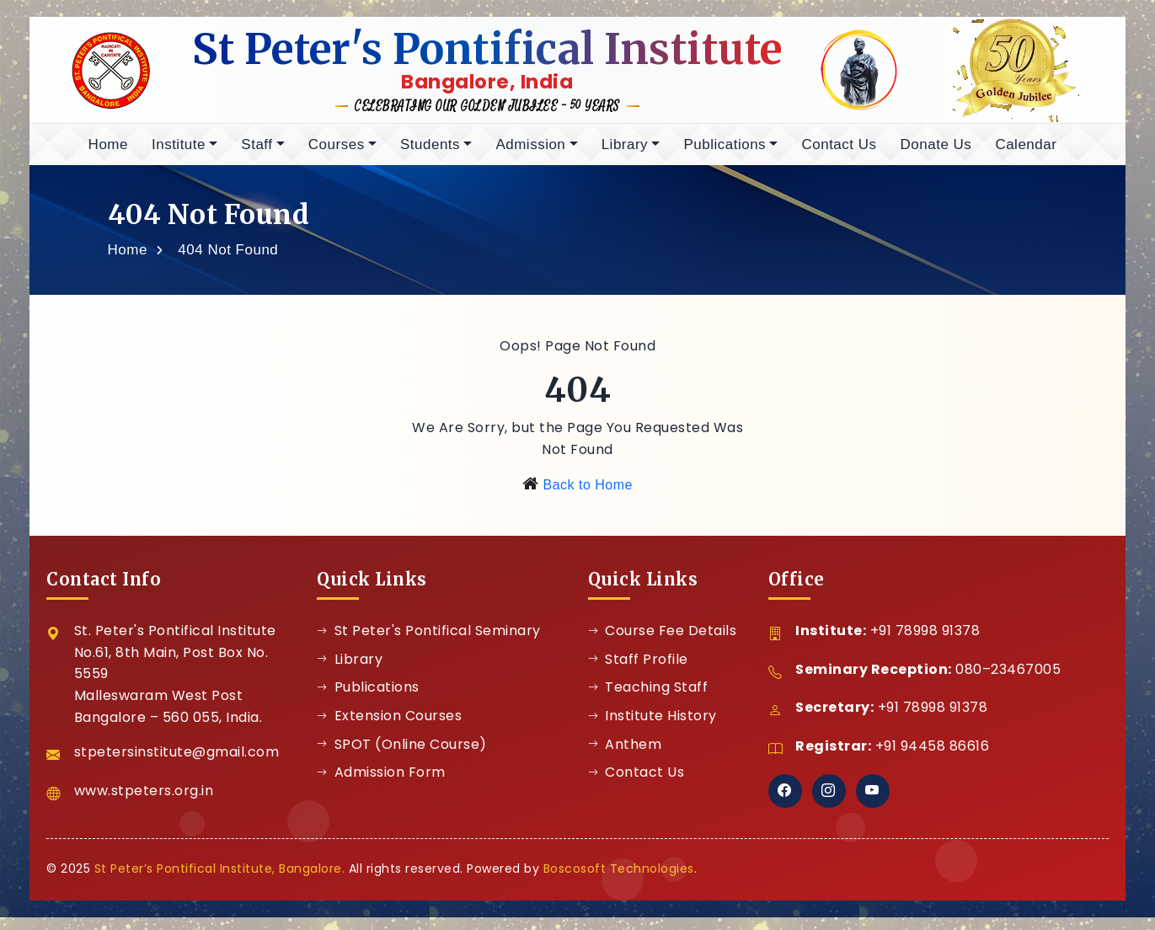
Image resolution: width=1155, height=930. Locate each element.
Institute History (652, 728)
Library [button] (625, 157)
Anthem (625, 757)
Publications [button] (724, 157)
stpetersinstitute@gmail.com (177, 764)
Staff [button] (256, 157)
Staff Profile (638, 671)
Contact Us (838, 157)
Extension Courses (389, 728)
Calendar (1025, 157)
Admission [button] (530, 157)
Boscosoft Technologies (618, 881)
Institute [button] (179, 157)
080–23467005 (1008, 682)
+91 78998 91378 (925, 643)
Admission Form (381, 784)
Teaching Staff (648, 699)
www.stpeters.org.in (144, 803)
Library (349, 671)
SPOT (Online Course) (402, 757)
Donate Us (936, 157)
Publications (368, 699)
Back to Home (587, 497)
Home (108, 157)
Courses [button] (336, 157)
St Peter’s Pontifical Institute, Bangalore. (219, 881)
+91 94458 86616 (932, 758)
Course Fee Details (662, 643)
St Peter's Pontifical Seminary (429, 643)
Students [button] (430, 157)
